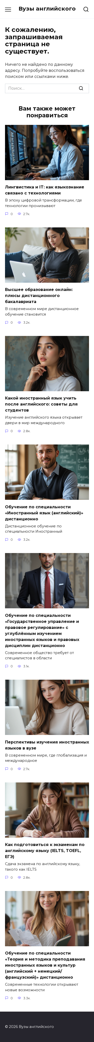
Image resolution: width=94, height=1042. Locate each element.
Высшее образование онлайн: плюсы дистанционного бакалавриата (39, 295)
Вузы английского (47, 8)
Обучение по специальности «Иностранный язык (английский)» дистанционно (44, 512)
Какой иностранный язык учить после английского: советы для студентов (41, 404)
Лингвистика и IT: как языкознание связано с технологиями (44, 190)
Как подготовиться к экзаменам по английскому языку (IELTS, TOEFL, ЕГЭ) (44, 850)
